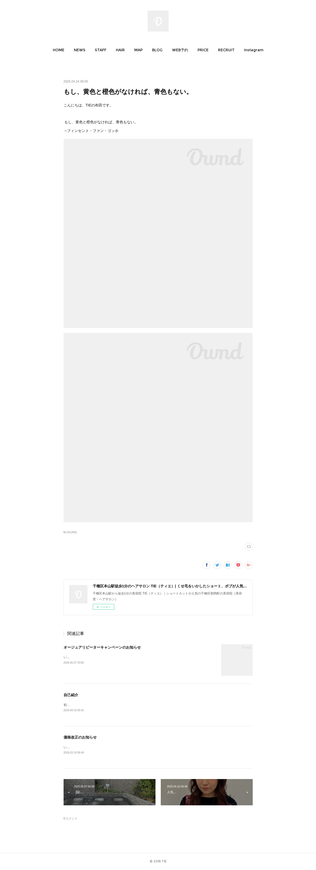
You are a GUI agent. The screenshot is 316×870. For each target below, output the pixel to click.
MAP (138, 50)
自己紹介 (71, 695)
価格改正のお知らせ (80, 738)
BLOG (157, 50)
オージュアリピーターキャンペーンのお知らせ (102, 647)
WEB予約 (180, 50)
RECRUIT (226, 50)
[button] (58, 50)
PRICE (203, 50)
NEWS (79, 50)
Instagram (253, 50)
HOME (58, 50)
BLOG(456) (70, 532)
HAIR (120, 50)
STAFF (100, 50)
